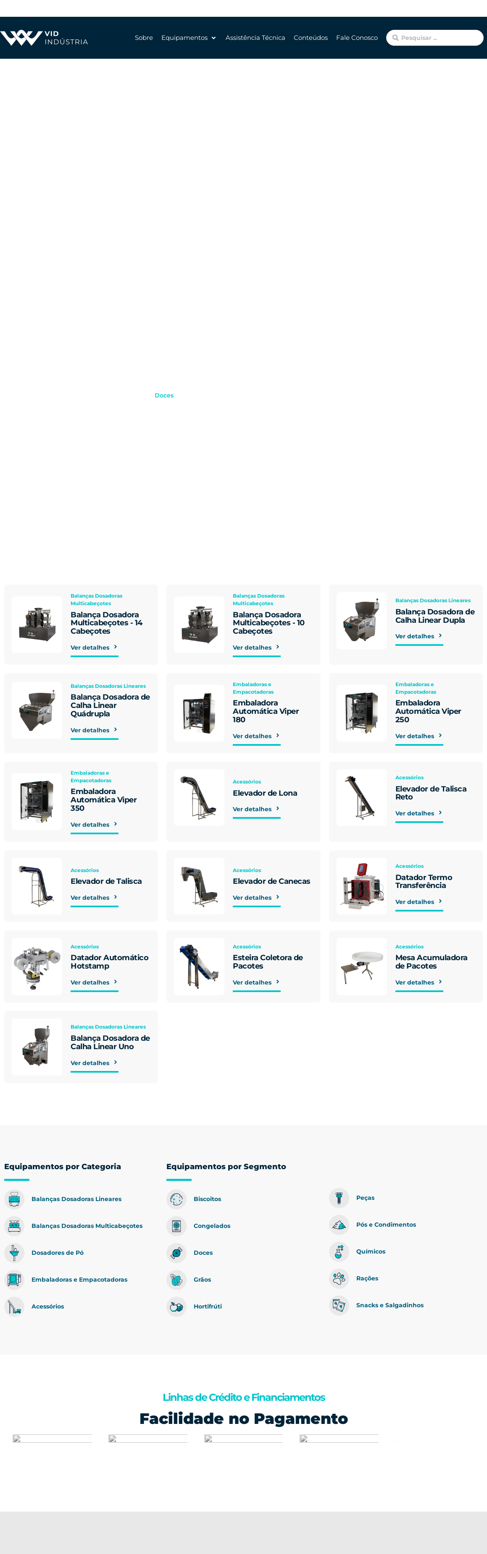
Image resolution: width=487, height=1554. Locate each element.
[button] (189, 38)
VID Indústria (69, 395)
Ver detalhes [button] (94, 649)
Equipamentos (122, 395)
